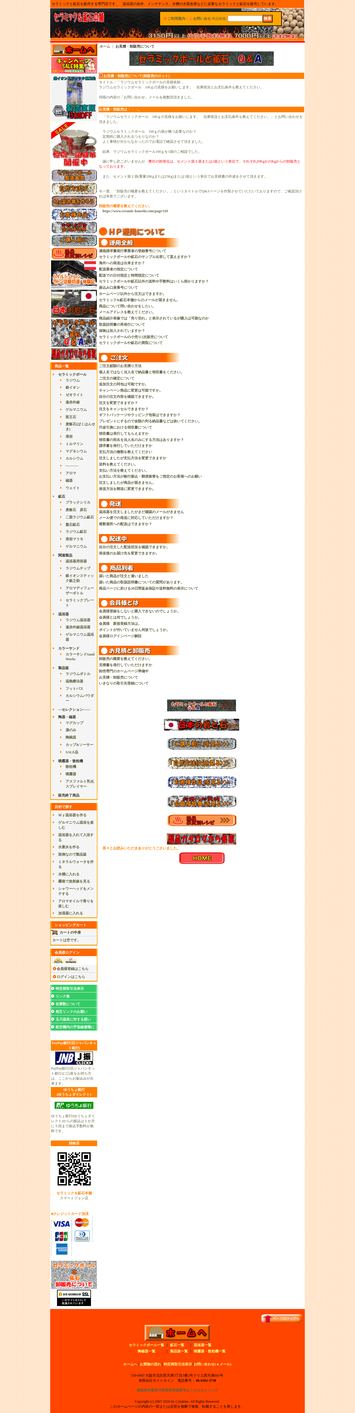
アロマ (71, 473)
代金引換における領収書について (125, 427)
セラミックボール (72, 374)
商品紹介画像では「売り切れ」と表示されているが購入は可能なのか (154, 318)
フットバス (74, 689)
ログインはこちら (71, 977)
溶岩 (69, 436)
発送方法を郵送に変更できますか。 (127, 489)
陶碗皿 (71, 737)
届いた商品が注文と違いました (124, 576)
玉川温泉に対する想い (73, 1019)
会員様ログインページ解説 (120, 636)
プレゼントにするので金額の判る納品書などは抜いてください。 (150, 421)
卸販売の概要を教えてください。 (125, 659)
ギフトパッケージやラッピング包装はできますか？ (139, 415)
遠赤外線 (73, 402)
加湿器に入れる (70, 913)
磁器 (69, 480)
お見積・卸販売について (118, 677)
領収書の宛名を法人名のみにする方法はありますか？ (141, 440)
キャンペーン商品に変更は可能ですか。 (131, 390)
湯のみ (71, 730)
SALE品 (72, 752)
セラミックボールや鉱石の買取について (131, 343)
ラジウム (73, 380)
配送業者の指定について (118, 269)
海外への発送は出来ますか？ (122, 263)
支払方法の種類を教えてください (125, 452)
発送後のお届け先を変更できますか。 (129, 553)
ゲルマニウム (76, 410)
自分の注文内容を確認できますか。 (127, 397)
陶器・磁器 (67, 717)
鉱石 (61, 496)
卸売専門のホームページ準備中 (124, 671)
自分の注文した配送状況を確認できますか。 (134, 547)
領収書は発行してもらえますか (124, 433)
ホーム (105, 46)
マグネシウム (76, 451)
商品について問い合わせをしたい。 (127, 306)
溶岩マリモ (74, 539)
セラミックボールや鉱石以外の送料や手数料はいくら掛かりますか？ (154, 281)
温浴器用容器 (76, 561)
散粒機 (71, 767)
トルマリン (74, 444)
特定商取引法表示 (70, 989)
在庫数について (68, 1004)
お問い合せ (202, 19)
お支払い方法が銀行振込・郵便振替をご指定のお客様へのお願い (150, 476)
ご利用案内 (176, 19)
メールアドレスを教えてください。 (127, 312)
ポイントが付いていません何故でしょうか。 (134, 630)
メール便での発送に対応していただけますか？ (136, 518)
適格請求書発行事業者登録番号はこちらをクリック (177, 1390)
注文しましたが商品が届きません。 (127, 483)
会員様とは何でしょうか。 (120, 617)
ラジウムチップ (78, 568)
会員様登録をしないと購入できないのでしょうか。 (139, 611)
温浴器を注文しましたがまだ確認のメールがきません (141, 512)
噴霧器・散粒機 (70, 761)
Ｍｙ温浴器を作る (72, 815)
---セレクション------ (74, 710)
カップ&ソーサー (79, 745)
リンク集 (63, 996)
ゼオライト (74, 395)
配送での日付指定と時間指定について (129, 275)
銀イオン (73, 387)
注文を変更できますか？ (118, 403)
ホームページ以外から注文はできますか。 (132, 294)
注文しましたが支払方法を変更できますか (132, 458)
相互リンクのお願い (71, 1012)
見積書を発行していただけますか (125, 665)
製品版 (63, 668)
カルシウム (74, 458)
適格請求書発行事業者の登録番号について (132, 251)
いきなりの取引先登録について (124, 683)
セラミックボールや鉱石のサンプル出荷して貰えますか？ (145, 257)
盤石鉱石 (73, 525)
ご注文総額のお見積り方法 (120, 366)
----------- (72, 466)
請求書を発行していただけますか (125, 446)
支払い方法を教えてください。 (124, 470)
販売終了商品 (68, 795)
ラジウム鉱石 (76, 532)
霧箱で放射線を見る (74, 881)
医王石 (71, 417)
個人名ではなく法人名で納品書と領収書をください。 (141, 372)
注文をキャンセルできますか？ (124, 409)
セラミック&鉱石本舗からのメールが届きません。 (139, 300)
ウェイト (73, 488)
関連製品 (65, 555)
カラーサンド (68, 648)
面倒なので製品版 (72, 854)
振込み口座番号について (118, 287)
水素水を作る (68, 847)
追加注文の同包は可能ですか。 (124, 384)
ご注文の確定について (116, 378)
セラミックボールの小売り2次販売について (133, 337)
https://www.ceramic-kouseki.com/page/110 (135, 211)
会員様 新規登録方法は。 (120, 624)
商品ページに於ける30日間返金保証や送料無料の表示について (148, 588)
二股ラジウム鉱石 (80, 517)
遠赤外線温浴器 (78, 627)
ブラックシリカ (78, 502)
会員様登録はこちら (73, 969)
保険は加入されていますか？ (122, 331)
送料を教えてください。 (118, 464)
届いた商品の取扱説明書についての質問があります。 (141, 582)
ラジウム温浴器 (78, 620)
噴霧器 (71, 774)
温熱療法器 (74, 681)
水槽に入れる (68, 874)
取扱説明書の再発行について (122, 324)
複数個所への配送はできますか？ (125, 524)
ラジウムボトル (78, 674)
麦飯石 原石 (76, 510)
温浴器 (63, 614)
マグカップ (74, 723)
